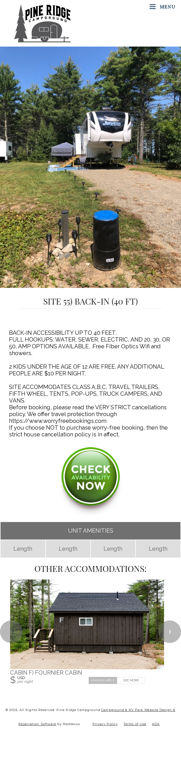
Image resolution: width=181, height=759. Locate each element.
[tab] (90, 285)
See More (131, 680)
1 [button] (90, 285)
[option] (90, 167)
